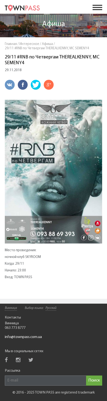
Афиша (53, 24)
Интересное (29, 44)
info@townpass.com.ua (23, 337)
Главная (11, 44)
